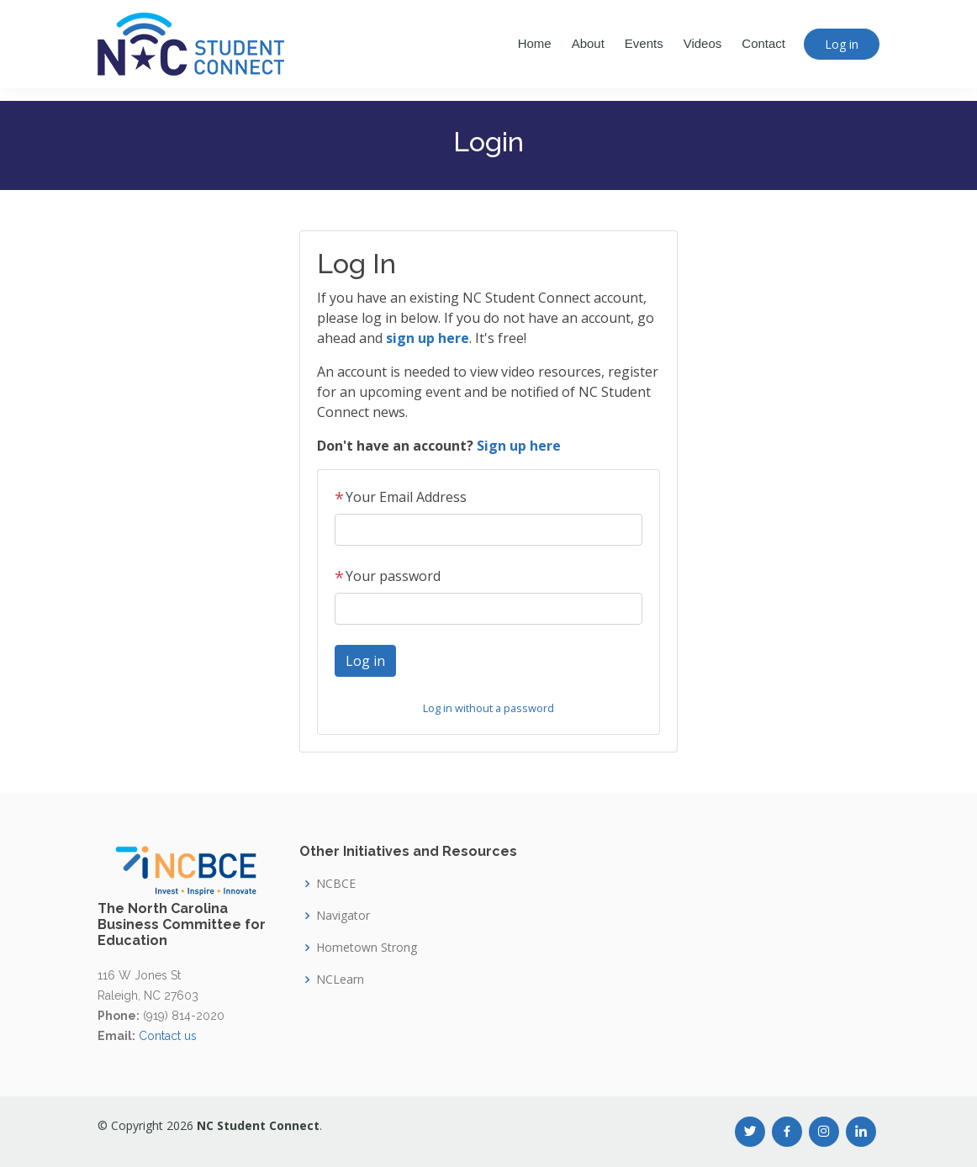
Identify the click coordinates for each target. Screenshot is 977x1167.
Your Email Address (401, 497)
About (588, 43)
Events (644, 43)
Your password (388, 576)
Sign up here (519, 445)
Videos (703, 43)
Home (535, 43)
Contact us (168, 1036)
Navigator (343, 915)
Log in (841, 44)
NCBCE (336, 884)
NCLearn (340, 979)
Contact (763, 43)
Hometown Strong (366, 947)
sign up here (427, 338)
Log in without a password (488, 708)
